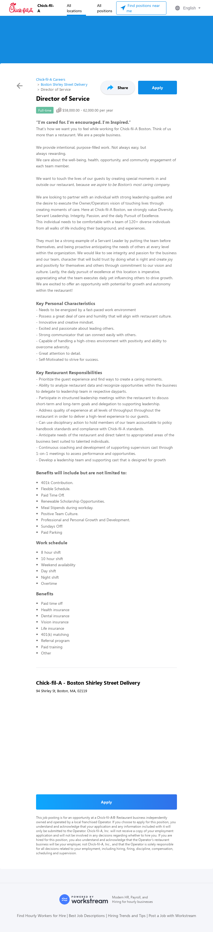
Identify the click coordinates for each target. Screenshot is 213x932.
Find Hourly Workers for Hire (41, 915)
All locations (74, 8)
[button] (187, 8)
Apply (157, 87)
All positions (104, 8)
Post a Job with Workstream (172, 915)
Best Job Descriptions (87, 915)
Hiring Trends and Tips (127, 915)
